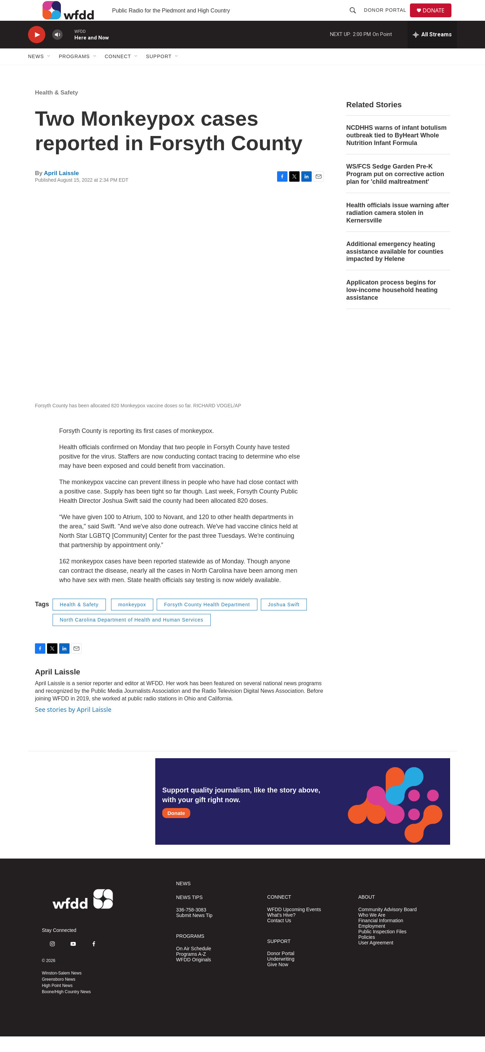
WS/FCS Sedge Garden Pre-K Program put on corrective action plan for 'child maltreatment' (395, 190)
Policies (366, 952)
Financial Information (380, 936)
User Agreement (375, 958)
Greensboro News (58, 994)
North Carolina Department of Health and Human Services (131, 635)
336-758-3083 (191, 925)
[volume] (57, 50)
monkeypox (132, 620)
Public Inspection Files (382, 947)
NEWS (183, 899)
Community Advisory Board (387, 925)
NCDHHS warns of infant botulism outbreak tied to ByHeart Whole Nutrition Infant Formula (396, 151)
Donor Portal (388, 18)
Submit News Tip (194, 931)
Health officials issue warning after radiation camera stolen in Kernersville (397, 228)
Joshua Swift (284, 620)
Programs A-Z (191, 969)
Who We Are (371, 930)
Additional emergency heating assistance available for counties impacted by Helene (394, 267)
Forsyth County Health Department (207, 620)
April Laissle (61, 188)
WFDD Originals (193, 975)
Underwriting (280, 974)
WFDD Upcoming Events (294, 925)
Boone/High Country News (66, 1007)
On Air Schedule (193, 964)
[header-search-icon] (355, 18)
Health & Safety (56, 108)
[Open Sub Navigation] (49, 72)
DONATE (437, 18)
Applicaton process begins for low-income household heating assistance (392, 305)
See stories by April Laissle (73, 725)
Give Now (277, 980)
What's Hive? (281, 930)
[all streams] (432, 50)
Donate (176, 829)
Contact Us (279, 936)
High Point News (57, 1001)
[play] (36, 50)
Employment (371, 941)
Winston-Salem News (62, 988)
